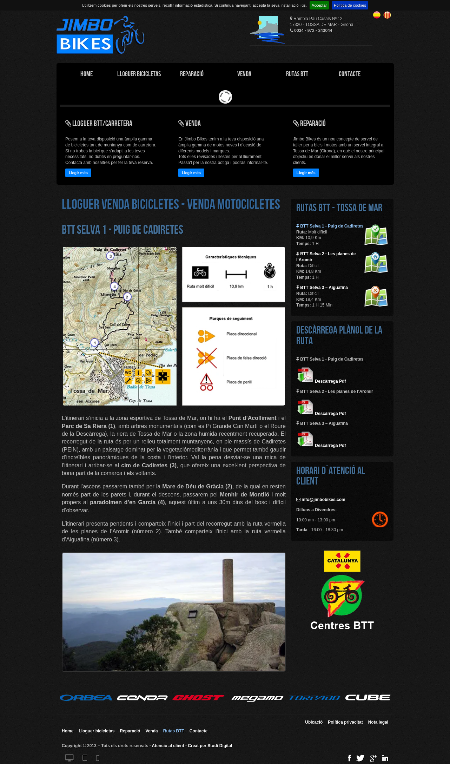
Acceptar (319, 5)
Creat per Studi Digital (210, 745)
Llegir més (78, 173)
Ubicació (314, 722)
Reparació (192, 74)
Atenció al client (168, 745)
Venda (244, 74)
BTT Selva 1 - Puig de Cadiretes (329, 226)
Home (86, 74)
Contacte (349, 74)
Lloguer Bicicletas (139, 74)
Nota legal (378, 722)
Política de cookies (350, 5)
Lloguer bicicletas (96, 731)
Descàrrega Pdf (321, 381)
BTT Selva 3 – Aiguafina (322, 287)
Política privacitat (345, 722)
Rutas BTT (297, 74)
